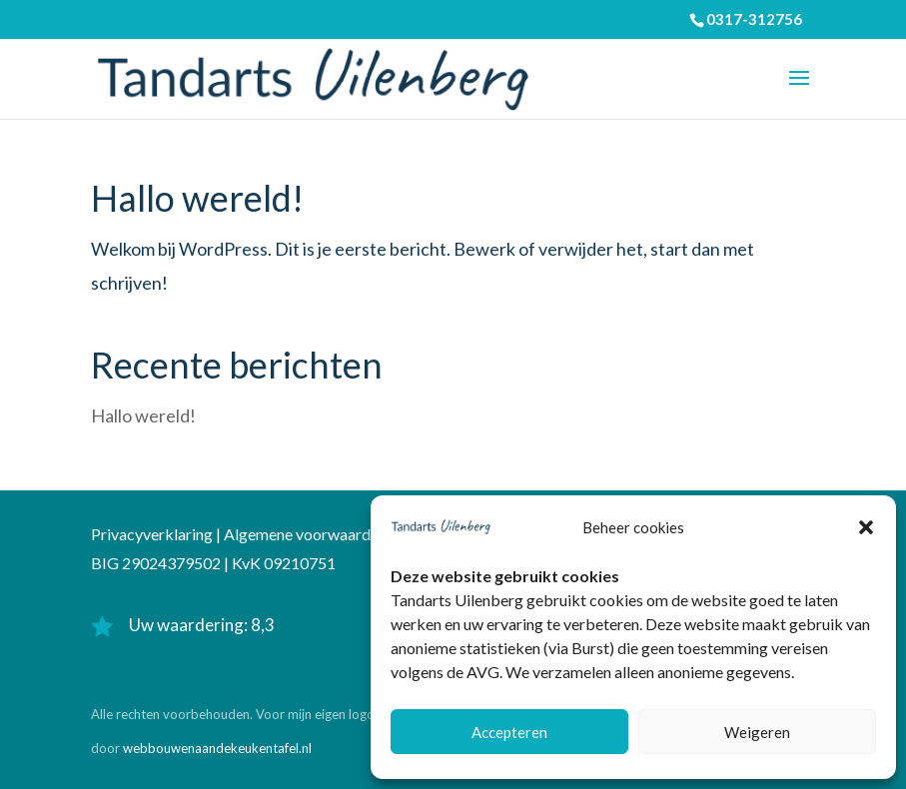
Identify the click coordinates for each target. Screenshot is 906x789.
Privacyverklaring (152, 533)
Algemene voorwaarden (305, 533)
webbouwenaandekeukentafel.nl (217, 748)
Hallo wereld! (197, 198)
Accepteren (509, 732)
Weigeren (757, 732)
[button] (866, 527)
